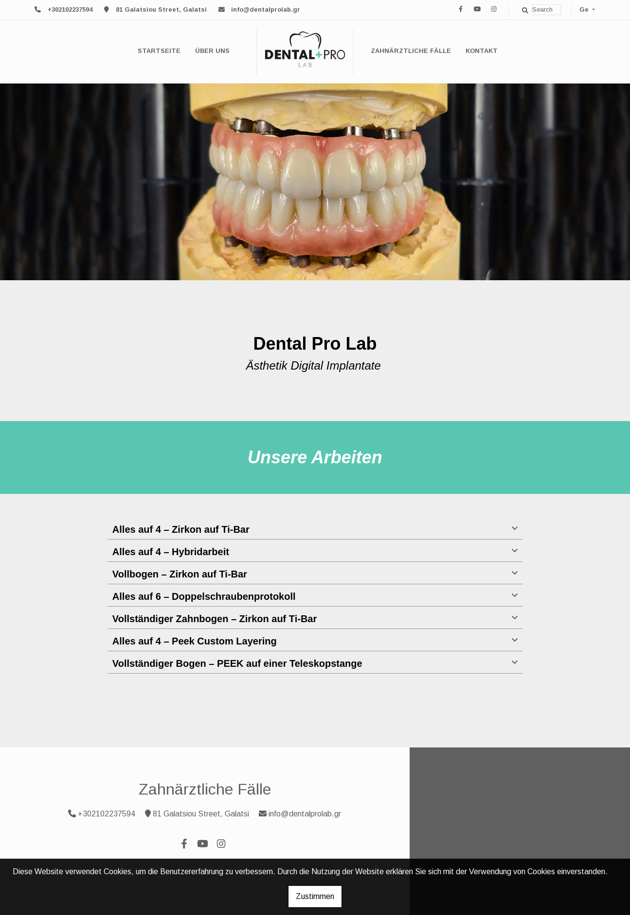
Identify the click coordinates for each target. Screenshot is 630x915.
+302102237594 (70, 9)
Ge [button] (585, 9)
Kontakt (482, 50)
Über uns (212, 50)
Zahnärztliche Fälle (411, 50)
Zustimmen (315, 896)
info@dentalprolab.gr (265, 9)
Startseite (159, 50)
